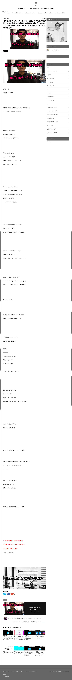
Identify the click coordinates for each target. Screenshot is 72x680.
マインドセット (50, 78)
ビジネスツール (50, 100)
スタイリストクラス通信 (52, 114)
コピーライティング (51, 96)
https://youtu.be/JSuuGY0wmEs (13, 111)
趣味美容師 (58, 671)
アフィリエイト (50, 82)
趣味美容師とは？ (21, 8)
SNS (5, 599)
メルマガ (49, 93)
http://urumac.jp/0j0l (9, 552)
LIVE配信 (49, 56)
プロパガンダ (50, 125)
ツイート (49, 142)
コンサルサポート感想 (52, 107)
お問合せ (52, 8)
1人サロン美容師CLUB (44, 8)
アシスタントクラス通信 (52, 111)
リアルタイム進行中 (52, 71)
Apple (48, 103)
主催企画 (4, 674)
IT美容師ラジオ (50, 118)
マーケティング (50, 85)
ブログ (48, 67)
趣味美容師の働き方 (51, 129)
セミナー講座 (29, 8)
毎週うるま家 (36, 8)
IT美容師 (49, 74)
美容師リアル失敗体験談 (52, 121)
